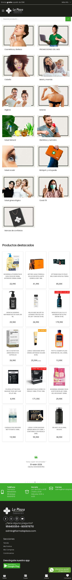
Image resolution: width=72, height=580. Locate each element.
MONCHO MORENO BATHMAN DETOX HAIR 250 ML (13, 307)
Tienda (6, 536)
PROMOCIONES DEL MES (48, 49)
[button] (25, 475)
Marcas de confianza (13, 224)
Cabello (7, 78)
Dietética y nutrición (46, 137)
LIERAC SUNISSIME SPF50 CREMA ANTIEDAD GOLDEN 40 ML (36, 346)
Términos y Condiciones (26, 570)
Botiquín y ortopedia (46, 166)
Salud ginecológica (12, 195)
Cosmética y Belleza (13, 49)
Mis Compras (8, 543)
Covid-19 (41, 195)
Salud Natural (10, 137)
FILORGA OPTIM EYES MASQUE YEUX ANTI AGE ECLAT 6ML (12, 384)
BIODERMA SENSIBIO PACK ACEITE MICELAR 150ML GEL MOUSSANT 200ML (59, 384)
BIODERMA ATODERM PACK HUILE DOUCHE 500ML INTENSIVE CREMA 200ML (13, 269)
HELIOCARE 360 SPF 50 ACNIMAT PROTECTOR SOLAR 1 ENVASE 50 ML (36, 307)
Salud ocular (9, 166)
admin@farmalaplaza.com (21, 524)
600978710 (27, 519)
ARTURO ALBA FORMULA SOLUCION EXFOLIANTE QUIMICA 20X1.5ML (36, 269)
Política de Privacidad (47, 570)
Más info (65, 2)
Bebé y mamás (44, 78)
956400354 (12, 519)
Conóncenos (8, 546)
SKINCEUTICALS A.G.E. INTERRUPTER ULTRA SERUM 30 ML (59, 307)
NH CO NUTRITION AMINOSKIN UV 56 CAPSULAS (13, 346)
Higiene (7, 108)
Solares (41, 108)
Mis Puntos (7, 539)
